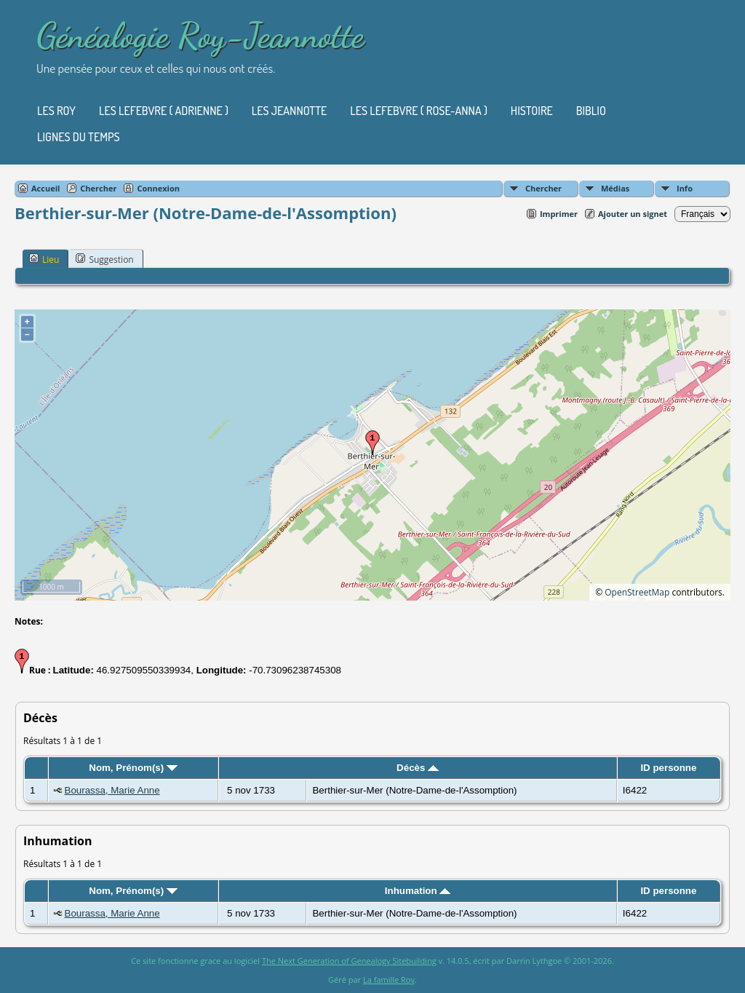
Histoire (532, 110)
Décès (418, 767)
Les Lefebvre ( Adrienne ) (163, 110)
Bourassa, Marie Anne (112, 790)
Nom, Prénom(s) (133, 767)
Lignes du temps (78, 137)
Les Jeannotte (289, 110)
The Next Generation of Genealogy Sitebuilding (349, 960)
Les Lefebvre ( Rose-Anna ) (418, 110)
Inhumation (418, 890)
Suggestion (104, 259)
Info (685, 188)
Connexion (158, 188)
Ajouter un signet (632, 213)
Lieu (44, 259)
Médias (615, 188)
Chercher (543, 188)
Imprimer (559, 213)
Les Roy (56, 110)
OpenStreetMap (637, 592)
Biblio (591, 110)
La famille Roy (389, 979)
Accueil (45, 188)
